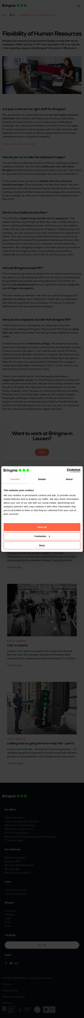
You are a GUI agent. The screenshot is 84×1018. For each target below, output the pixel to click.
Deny (42, 545)
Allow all (42, 527)
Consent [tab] (15, 479)
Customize (42, 536)
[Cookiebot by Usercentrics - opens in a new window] (66, 470)
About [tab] (69, 479)
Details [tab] (42, 479)
